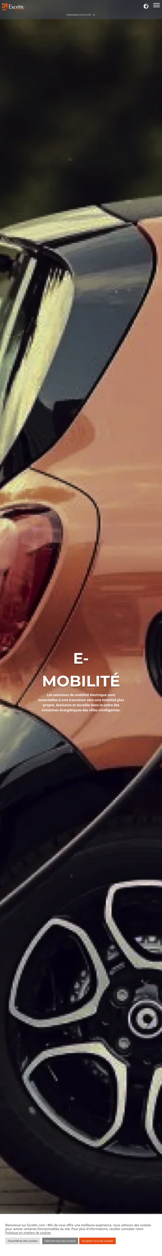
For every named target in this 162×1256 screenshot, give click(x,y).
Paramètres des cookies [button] (23, 1241)
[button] (146, 6)
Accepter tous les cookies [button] (97, 1241)
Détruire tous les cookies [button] (60, 1241)
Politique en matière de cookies (28, 1232)
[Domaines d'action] (156, 6)
